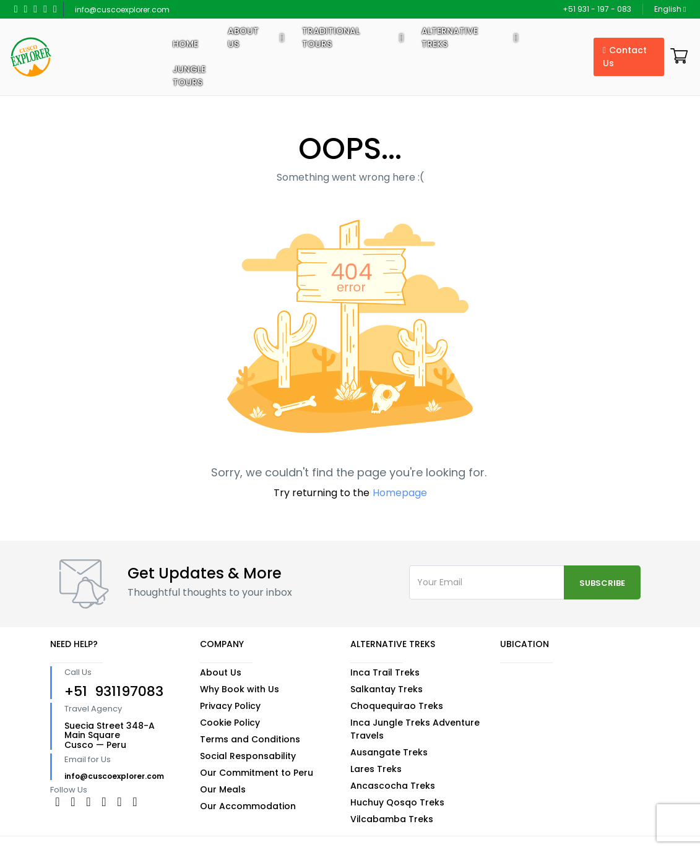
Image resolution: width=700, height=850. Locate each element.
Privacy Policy (230, 706)
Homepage (400, 493)
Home (185, 44)
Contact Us (625, 56)
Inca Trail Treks (385, 672)
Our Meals (223, 789)
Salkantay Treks (386, 689)
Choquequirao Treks (396, 706)
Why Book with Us (239, 689)
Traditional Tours (331, 37)
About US (243, 37)
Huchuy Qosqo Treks (397, 802)
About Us (220, 672)
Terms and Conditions (250, 739)
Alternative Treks (449, 37)
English (670, 9)
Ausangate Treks (389, 752)
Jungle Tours (189, 75)
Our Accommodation (248, 806)
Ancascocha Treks (392, 785)
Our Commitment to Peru (256, 772)
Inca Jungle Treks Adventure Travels (415, 729)
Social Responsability (248, 756)
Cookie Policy (230, 722)
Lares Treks (376, 769)
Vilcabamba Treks (391, 819)
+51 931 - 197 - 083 (597, 9)
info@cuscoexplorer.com (122, 9)
